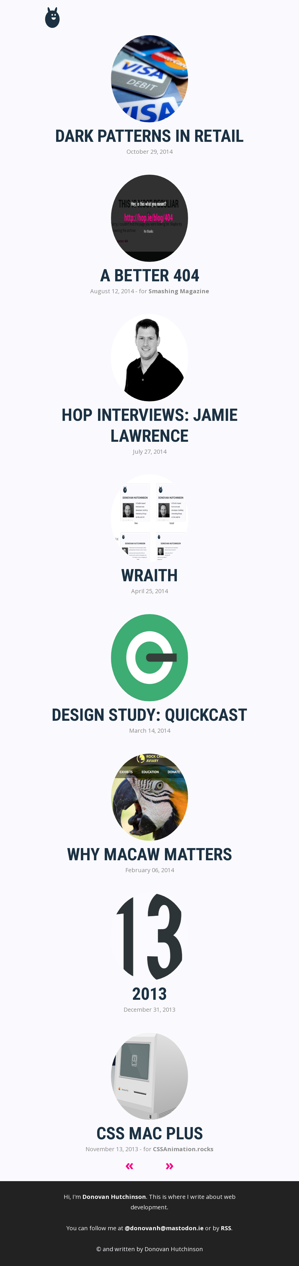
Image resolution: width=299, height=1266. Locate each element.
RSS (226, 1228)
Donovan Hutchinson (114, 1197)
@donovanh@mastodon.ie (164, 1228)
